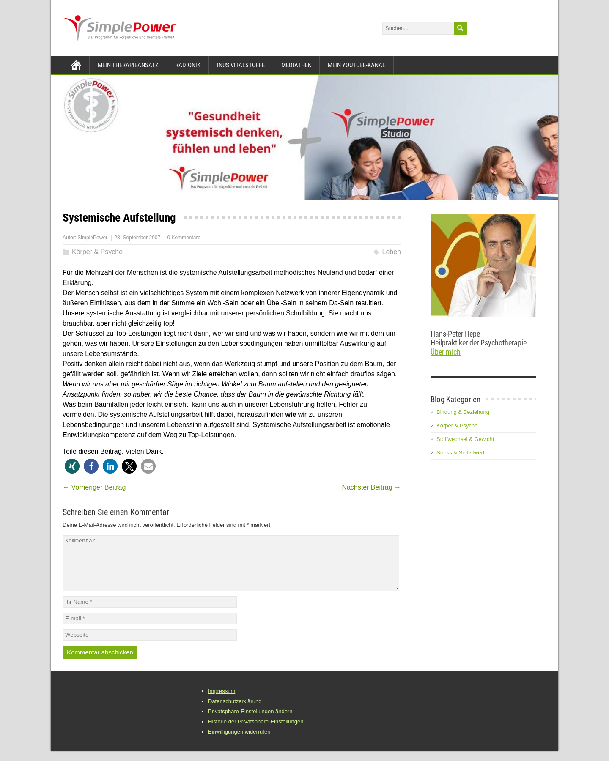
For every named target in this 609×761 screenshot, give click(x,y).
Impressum (221, 701)
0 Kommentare (184, 238)
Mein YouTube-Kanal (356, 65)
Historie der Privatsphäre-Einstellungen (255, 731)
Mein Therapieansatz (128, 65)
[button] (72, 466)
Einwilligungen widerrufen (239, 742)
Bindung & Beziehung (462, 412)
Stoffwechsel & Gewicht (465, 439)
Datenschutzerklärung (234, 711)
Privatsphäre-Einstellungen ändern (250, 721)
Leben (391, 251)
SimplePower (92, 238)
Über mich (446, 352)
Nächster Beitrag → (371, 487)
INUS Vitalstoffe (241, 65)
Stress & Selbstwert (460, 452)
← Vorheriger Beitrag (94, 487)
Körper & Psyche (97, 251)
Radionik (187, 65)
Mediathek (296, 65)
